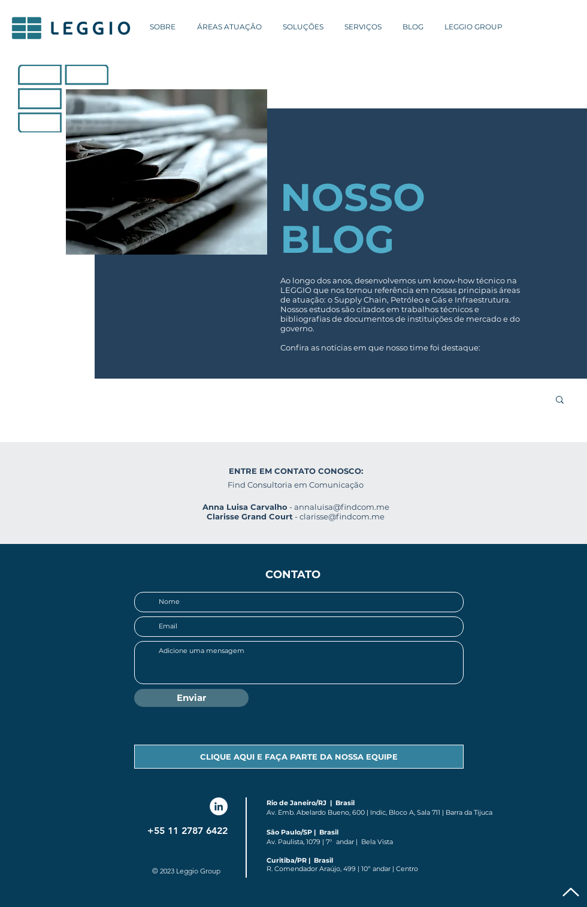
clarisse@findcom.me (342, 516)
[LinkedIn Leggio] (219, 806)
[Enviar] (191, 698)
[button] (559, 400)
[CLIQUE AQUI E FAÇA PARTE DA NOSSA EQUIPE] (299, 757)
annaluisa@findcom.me (341, 507)
